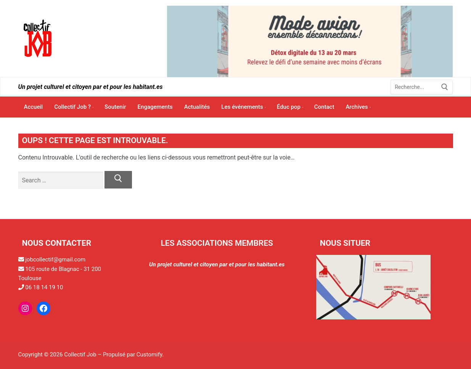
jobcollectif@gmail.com (55, 259)
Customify (149, 354)
